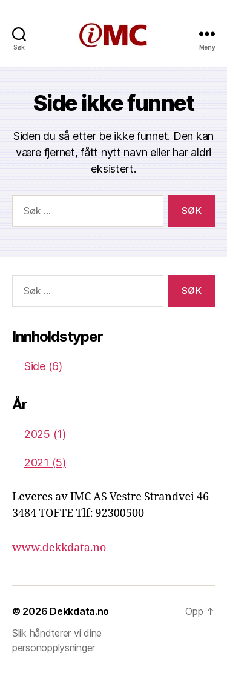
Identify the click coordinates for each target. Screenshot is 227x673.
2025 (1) (45, 434)
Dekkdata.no (79, 611)
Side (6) (43, 366)
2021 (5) (45, 462)
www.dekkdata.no (59, 548)
